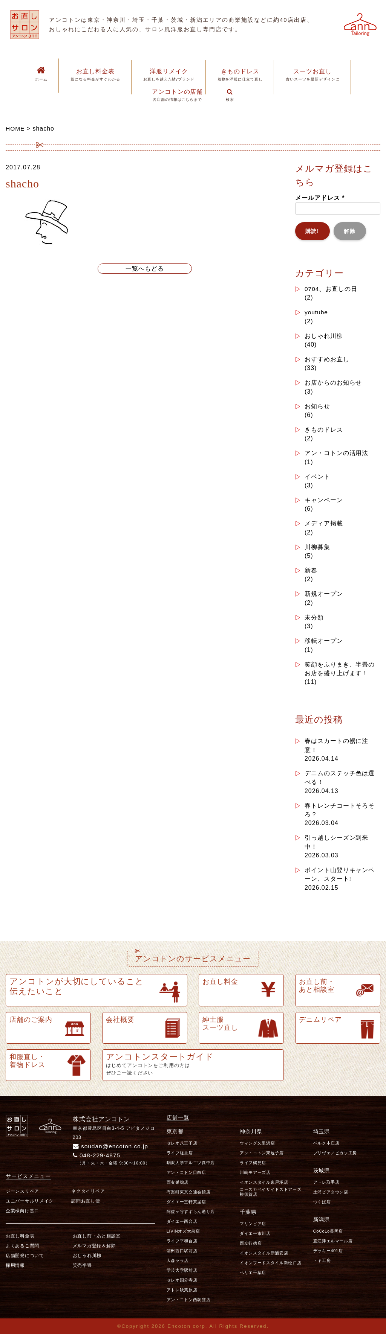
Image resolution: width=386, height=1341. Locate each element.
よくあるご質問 (22, 1253)
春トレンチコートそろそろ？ (340, 815)
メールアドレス (320, 198)
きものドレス (324, 431)
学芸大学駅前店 (182, 1277)
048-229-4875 (97, 1162)
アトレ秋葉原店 (182, 1296)
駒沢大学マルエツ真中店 (191, 1169)
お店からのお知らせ (333, 384)
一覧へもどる (145, 268)
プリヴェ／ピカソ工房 (335, 1159)
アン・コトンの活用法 (337, 455)
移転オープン (324, 644)
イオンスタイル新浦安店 (264, 1259)
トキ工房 (322, 1267)
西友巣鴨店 (177, 1189)
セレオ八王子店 (182, 1150)
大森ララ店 (177, 1267)
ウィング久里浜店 (257, 1150)
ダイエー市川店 (255, 1240)
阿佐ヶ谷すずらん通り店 (191, 1218)
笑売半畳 (82, 1272)
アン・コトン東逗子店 (262, 1159)
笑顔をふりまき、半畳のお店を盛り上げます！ (340, 672)
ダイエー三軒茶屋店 (186, 1208)
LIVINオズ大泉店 (183, 1238)
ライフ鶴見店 (253, 1169)
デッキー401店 (328, 1257)
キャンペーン (324, 502)
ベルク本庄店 (326, 1150)
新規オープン (324, 597)
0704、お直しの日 (331, 289)
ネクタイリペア (88, 1198)
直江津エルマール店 (333, 1247)
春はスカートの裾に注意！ (337, 750)
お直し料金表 (20, 1243)
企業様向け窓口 (22, 1218)
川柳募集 (317, 549)
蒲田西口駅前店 (182, 1257)
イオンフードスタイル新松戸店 (270, 1269)
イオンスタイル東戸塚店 (264, 1189)
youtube (317, 312)
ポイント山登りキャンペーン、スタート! (340, 881)
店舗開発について (25, 1262)
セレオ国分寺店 (182, 1287)
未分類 (314, 621)
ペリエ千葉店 (253, 1279)
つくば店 (322, 1208)
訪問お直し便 (85, 1208)
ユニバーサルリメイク (30, 1208)
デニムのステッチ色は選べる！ (340, 782)
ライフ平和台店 (182, 1247)
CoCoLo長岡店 (328, 1238)
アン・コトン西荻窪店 (189, 1306)
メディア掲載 (324, 526)
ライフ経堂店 (180, 1159)
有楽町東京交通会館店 (189, 1198)
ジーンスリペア (22, 1198)
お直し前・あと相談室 (97, 1243)
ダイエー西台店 (182, 1228)
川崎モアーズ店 (255, 1179)
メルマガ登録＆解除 (94, 1253)
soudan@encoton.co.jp (111, 1153)
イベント (317, 478)
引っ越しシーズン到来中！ (337, 848)
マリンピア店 (253, 1230)
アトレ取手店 (326, 1189)
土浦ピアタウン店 (330, 1198)
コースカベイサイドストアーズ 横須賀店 (273, 1198)
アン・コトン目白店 (186, 1179)
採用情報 (15, 1272)
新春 (311, 573)
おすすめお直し (327, 360)
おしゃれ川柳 (324, 336)
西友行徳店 (251, 1250)
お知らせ (317, 407)
